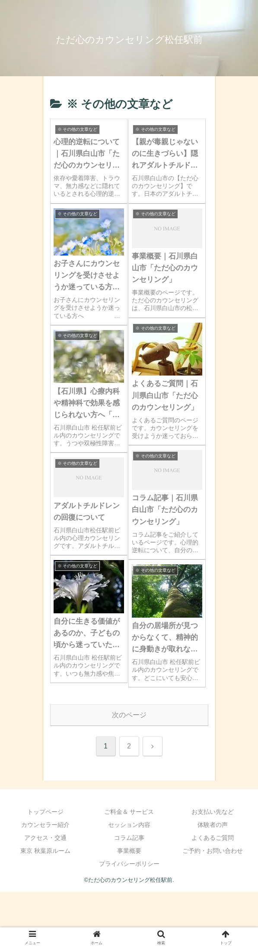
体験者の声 (212, 824)
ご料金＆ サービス (129, 811)
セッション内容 (129, 824)
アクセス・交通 (45, 837)
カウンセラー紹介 (45, 824)
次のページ (129, 715)
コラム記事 (129, 837)
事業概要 (129, 850)
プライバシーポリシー (129, 863)
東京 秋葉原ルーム (45, 850)
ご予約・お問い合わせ (212, 850)
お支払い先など (212, 811)
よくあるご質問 (212, 837)
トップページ (45, 811)
